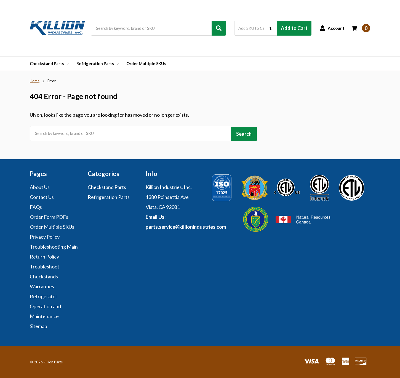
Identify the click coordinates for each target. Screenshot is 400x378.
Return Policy (44, 256)
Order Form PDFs (49, 216)
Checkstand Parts (49, 63)
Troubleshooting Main (54, 246)
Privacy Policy (45, 236)
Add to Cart (294, 28)
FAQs (36, 206)
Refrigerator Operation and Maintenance (45, 305)
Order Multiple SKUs (146, 63)
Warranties (42, 286)
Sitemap (38, 325)
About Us (40, 186)
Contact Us (42, 196)
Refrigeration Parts (97, 63)
